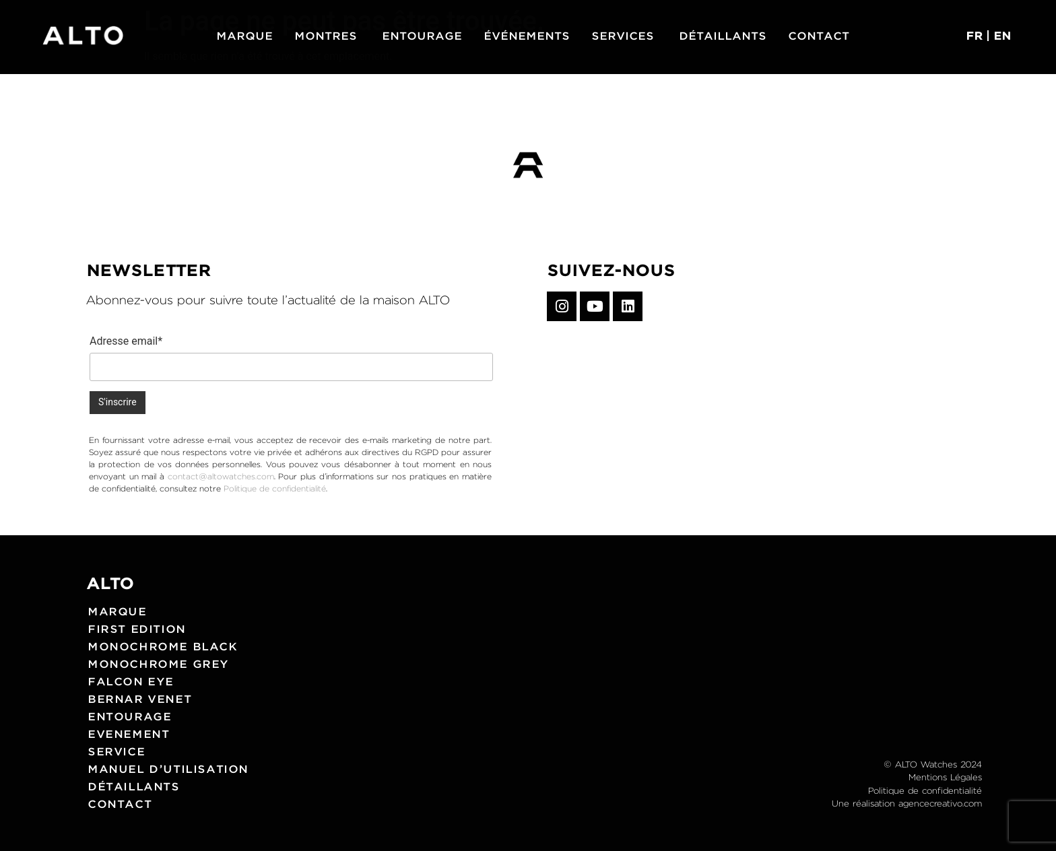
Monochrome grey (158, 663)
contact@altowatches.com (221, 476)
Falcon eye (131, 681)
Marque (117, 611)
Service (116, 751)
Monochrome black (163, 646)
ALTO (110, 583)
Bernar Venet (139, 698)
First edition (137, 628)
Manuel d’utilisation (168, 768)
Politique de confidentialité (275, 488)
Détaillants (134, 786)
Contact (120, 803)
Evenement (128, 733)
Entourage (129, 716)
